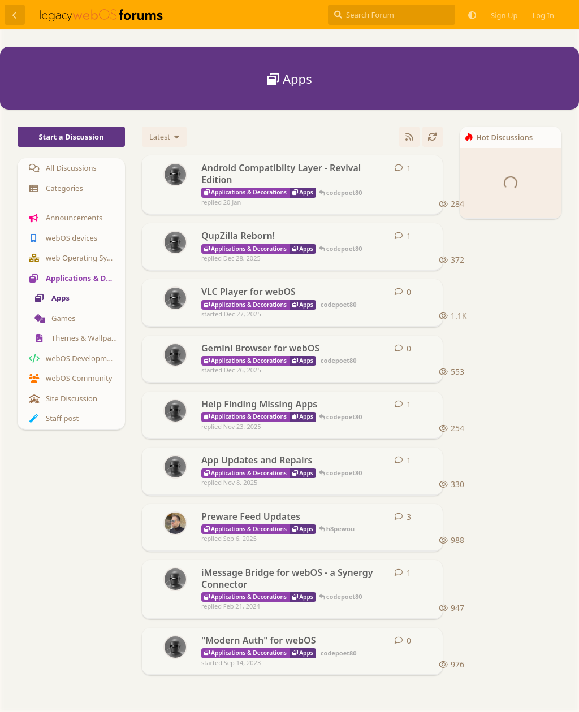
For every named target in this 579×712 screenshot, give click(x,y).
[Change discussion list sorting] (164, 137)
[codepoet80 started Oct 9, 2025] (175, 467)
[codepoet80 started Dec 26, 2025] (175, 355)
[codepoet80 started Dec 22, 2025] (175, 242)
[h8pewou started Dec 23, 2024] (175, 523)
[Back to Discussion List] (15, 15)
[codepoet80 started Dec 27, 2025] (175, 298)
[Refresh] (432, 137)
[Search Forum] (391, 15)
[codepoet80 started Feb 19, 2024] (175, 579)
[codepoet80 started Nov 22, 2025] (175, 411)
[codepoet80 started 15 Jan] (175, 174)
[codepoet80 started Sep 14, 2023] (175, 647)
